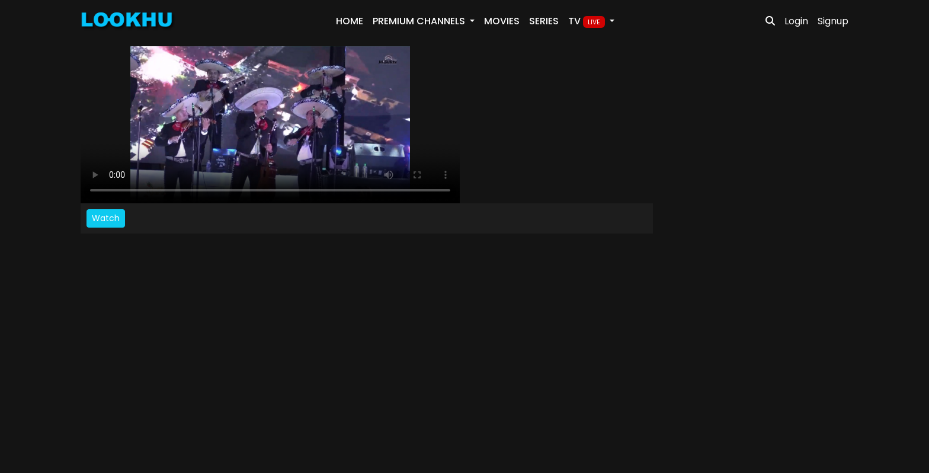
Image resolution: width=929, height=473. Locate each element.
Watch (106, 218)
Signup (833, 21)
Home (349, 21)
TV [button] (587, 21)
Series (544, 21)
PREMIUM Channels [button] (420, 21)
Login (796, 21)
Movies (502, 21)
